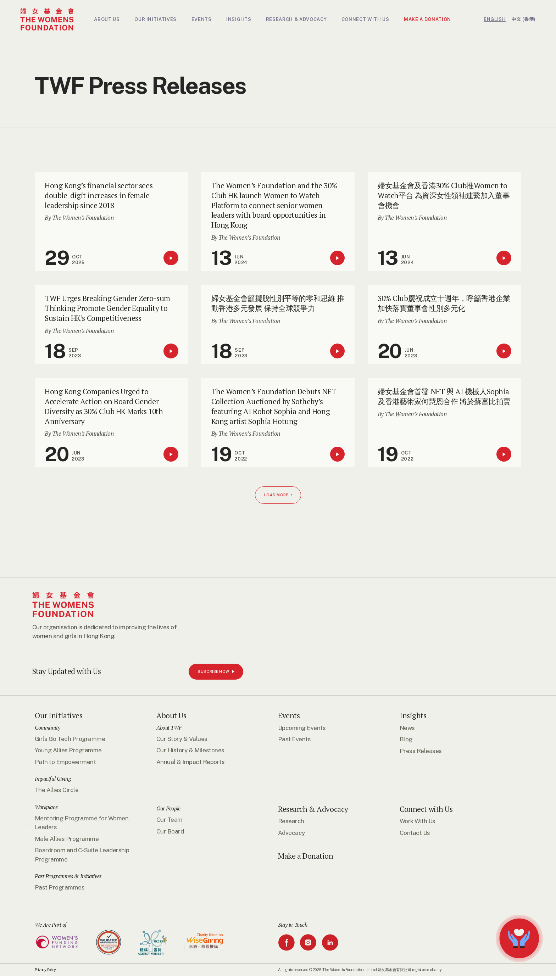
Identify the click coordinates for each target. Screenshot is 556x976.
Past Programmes (59, 887)
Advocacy (291, 832)
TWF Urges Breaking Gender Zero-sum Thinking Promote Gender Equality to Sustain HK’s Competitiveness (107, 308)
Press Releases (421, 750)
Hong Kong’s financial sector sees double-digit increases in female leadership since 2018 (98, 195)
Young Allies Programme (68, 750)
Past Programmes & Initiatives (68, 876)
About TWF (168, 727)
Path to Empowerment (65, 761)
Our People (168, 808)
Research (291, 821)
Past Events (294, 739)
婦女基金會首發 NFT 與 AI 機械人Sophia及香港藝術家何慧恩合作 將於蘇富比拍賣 (444, 396)
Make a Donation (305, 856)
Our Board (170, 831)
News (407, 727)
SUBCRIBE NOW (38, 951)
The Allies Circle (56, 789)
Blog (406, 739)
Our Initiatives (59, 715)
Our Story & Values (181, 738)
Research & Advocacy (313, 809)
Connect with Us (426, 809)
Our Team (169, 819)
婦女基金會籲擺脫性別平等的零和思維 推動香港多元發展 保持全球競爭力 (277, 303)
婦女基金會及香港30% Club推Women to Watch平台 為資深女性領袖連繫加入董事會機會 (444, 195)
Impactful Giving (53, 778)
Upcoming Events (302, 727)
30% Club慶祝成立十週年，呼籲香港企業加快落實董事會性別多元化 (444, 303)
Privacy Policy (45, 969)
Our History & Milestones (190, 750)
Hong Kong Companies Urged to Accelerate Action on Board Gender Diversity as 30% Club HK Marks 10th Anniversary (104, 406)
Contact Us (415, 832)
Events (289, 715)
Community (47, 727)
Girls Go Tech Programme (70, 738)
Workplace (46, 806)
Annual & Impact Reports (190, 761)
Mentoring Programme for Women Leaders (81, 823)
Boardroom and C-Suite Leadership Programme (82, 855)
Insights (413, 715)
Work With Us (417, 821)
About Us (171, 715)
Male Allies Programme (67, 838)
